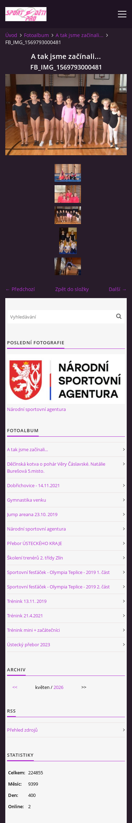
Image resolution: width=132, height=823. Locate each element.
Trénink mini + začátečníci (33, 630)
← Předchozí (20, 289)
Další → (118, 289)
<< (14, 687)
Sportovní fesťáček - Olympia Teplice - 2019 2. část (58, 586)
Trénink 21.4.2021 (25, 615)
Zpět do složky (72, 289)
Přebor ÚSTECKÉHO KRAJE (34, 543)
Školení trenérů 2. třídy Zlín (35, 558)
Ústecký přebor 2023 (28, 644)
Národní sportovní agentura (36, 409)
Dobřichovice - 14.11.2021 (33, 485)
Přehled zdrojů (22, 730)
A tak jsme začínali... (79, 35)
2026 (58, 687)
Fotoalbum (36, 35)
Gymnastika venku (26, 500)
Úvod (11, 35)
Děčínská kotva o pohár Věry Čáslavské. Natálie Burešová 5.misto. (56, 467)
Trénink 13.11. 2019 (26, 601)
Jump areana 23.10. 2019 (32, 514)
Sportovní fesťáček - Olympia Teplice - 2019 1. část (58, 572)
